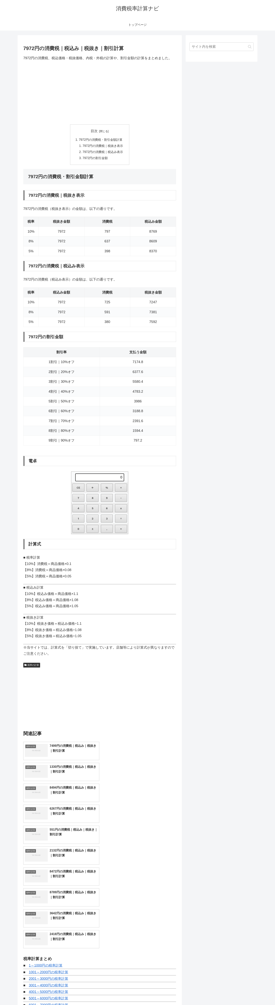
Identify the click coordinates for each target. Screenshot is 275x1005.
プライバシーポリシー (240, 993)
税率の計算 (31, 665)
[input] (221, 46)
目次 (94, 131)
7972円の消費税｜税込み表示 (102, 152)
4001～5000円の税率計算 (48, 887)
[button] (249, 47)
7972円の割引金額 (95, 158)
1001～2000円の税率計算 (48, 868)
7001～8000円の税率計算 (48, 907)
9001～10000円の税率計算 (49, 920)
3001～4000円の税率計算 (48, 881)
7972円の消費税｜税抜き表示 (102, 145)
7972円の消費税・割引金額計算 (100, 139)
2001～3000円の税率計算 (48, 874)
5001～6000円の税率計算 (48, 894)
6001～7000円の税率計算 (48, 900)
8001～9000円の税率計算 (48, 914)
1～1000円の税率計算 (45, 861)
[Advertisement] (99, 92)
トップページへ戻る (211, 993)
